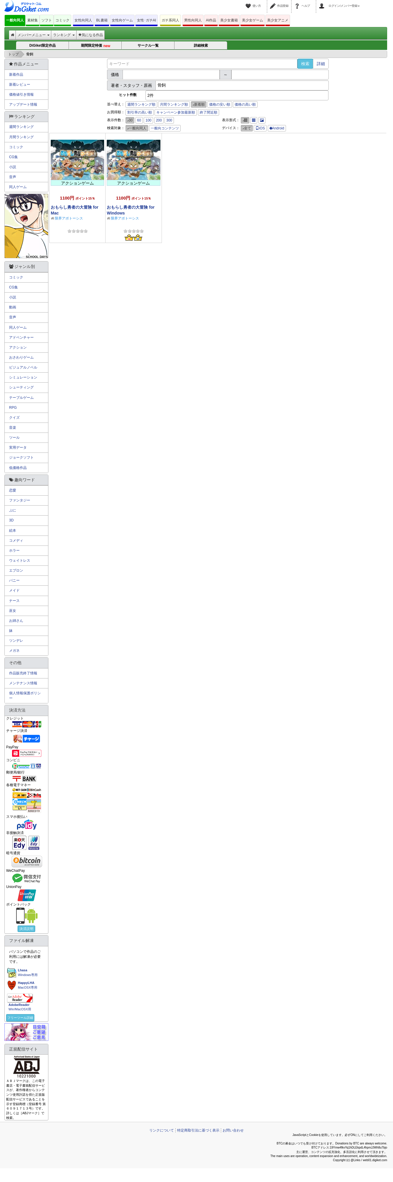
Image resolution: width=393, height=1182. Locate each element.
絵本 (12, 530)
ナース (14, 601)
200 (159, 120)
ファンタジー (19, 500)
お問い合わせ (233, 1130)
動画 (12, 307)
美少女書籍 (229, 20)
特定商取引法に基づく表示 (198, 1130)
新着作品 (16, 74)
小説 (12, 167)
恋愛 (12, 490)
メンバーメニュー (34, 35)
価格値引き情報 (21, 94)
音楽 (12, 427)
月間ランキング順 (174, 104)
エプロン (16, 570)
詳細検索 (201, 45)
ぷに (12, 510)
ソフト (46, 20)
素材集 (32, 20)
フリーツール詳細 (20, 1017)
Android (277, 128)
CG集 (13, 157)
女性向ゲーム (122, 20)
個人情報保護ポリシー (25, 695)
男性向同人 (193, 20)
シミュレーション (23, 377)
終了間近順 (208, 112)
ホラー (14, 550)
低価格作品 (18, 468)
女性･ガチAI (146, 20)
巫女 (12, 611)
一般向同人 (15, 20)
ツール (14, 437)
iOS (260, 128)
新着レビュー (19, 84)
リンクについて (161, 1130)
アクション (18, 347)
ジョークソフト (21, 457)
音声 (12, 177)
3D (11, 520)
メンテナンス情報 (23, 683)
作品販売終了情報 (23, 673)
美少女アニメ (277, 20)
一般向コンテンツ (165, 128)
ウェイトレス (19, 560)
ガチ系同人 (170, 20)
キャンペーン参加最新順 (175, 112)
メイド (14, 590)
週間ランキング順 (141, 104)
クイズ (14, 418)
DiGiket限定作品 (42, 45)
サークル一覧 (148, 45)
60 (139, 120)
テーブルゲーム (21, 398)
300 (169, 120)
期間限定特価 (95, 46)
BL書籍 (102, 20)
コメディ (16, 540)
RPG (13, 408)
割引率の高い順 (139, 112)
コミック (62, 20)
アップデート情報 (23, 104)
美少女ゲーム (252, 20)
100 (148, 120)
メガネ (14, 651)
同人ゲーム (18, 187)
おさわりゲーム (21, 357)
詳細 (321, 63)
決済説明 (26, 929)
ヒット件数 (128, 95)
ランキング (63, 35)
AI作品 (211, 20)
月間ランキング (21, 137)
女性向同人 (83, 20)
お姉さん (16, 621)
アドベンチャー (21, 337)
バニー (14, 580)
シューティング (21, 387)
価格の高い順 (245, 104)
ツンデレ (16, 641)
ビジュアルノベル (23, 367)
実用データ (18, 447)
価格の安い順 (219, 104)
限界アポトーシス (69, 218)
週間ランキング (21, 127)
